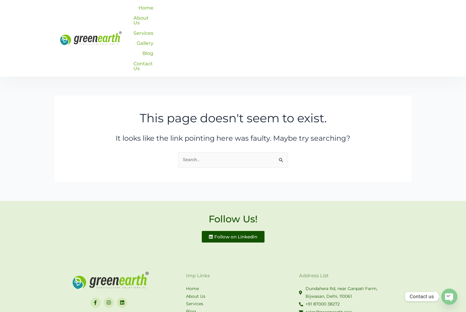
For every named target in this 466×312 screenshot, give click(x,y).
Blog (362, 12)
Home (255, 12)
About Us (282, 12)
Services (313, 12)
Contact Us (390, 12)
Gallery (340, 12)
